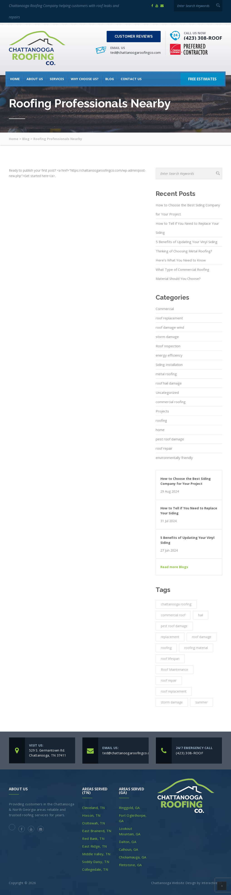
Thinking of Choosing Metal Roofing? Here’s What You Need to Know (184, 255)
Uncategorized (167, 392)
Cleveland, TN (93, 807)
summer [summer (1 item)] (201, 702)
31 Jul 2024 (168, 521)
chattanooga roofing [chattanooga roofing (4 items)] (176, 604)
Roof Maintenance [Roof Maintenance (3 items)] (174, 669)
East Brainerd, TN (96, 830)
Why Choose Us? (84, 79)
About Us (35, 79)
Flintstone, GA (130, 865)
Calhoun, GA (128, 849)
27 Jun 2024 (169, 550)
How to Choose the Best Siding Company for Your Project (188, 209)
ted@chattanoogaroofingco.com (135, 52)
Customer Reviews (134, 36)
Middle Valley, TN (96, 854)
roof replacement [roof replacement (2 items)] (174, 691)
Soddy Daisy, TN (95, 861)
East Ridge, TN (94, 846)
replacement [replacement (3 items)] (170, 637)
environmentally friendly (174, 457)
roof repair (164, 448)
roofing (161, 420)
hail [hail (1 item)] (200, 615)
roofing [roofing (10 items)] (166, 648)
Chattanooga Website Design (173, 883)
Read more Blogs (174, 567)
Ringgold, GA (129, 807)
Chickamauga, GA (132, 857)
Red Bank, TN (93, 838)
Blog (109, 79)
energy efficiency (169, 355)
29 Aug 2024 (169, 491)
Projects (162, 411)
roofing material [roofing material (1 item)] (196, 648)
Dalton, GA (127, 841)
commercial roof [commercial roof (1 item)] (173, 615)
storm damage (167, 336)
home (160, 429)
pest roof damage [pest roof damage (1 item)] (174, 626)
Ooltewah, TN (93, 823)
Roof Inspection (168, 346)
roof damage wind (170, 327)
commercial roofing (171, 401)
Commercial (165, 308)
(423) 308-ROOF (203, 37)
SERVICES (57, 79)
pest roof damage (170, 439)
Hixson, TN (91, 815)
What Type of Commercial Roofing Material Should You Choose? (182, 274)
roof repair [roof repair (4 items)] (169, 680)
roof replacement (169, 318)
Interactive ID (212, 883)
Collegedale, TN (95, 869)
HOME (15, 79)
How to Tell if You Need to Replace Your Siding (187, 228)
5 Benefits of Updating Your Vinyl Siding (186, 241)
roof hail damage (169, 383)
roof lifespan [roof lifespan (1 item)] (170, 658)
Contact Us (131, 79)
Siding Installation (169, 364)
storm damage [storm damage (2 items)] (172, 702)
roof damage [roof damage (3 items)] (201, 637)
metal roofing (166, 374)
